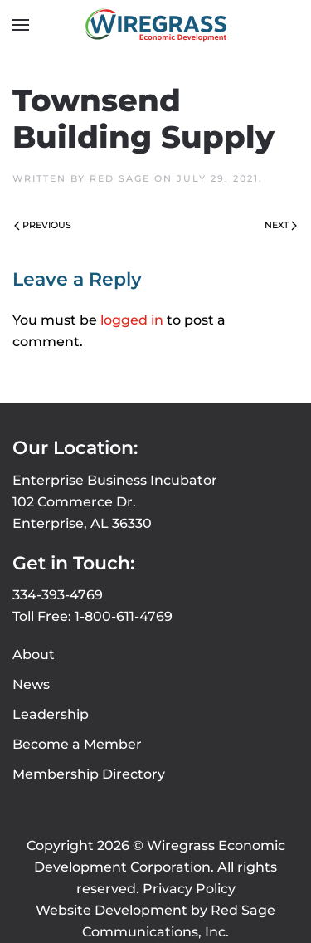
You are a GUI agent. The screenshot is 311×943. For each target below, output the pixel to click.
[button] (20, 25)
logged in (131, 320)
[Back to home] (155, 25)
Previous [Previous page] (42, 225)
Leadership (50, 714)
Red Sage (120, 178)
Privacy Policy (189, 889)
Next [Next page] (281, 225)
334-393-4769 (57, 595)
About (33, 654)
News (31, 684)
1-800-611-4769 (124, 616)
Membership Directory (88, 774)
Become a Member (77, 744)
